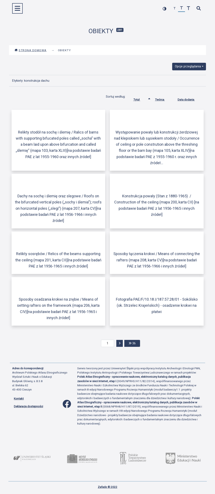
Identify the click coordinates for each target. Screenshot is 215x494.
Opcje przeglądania (188, 66)
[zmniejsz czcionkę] (174, 8)
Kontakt (19, 398)
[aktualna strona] (107, 343)
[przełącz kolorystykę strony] (164, 8)
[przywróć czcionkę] (181, 8)
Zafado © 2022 (107, 487)
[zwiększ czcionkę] (188, 8)
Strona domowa (30, 50)
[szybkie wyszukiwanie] (198, 8)
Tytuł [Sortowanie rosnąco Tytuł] (140, 98)
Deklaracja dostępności (28, 406)
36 (134, 343)
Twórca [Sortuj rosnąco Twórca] (163, 98)
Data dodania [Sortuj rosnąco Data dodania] (189, 98)
